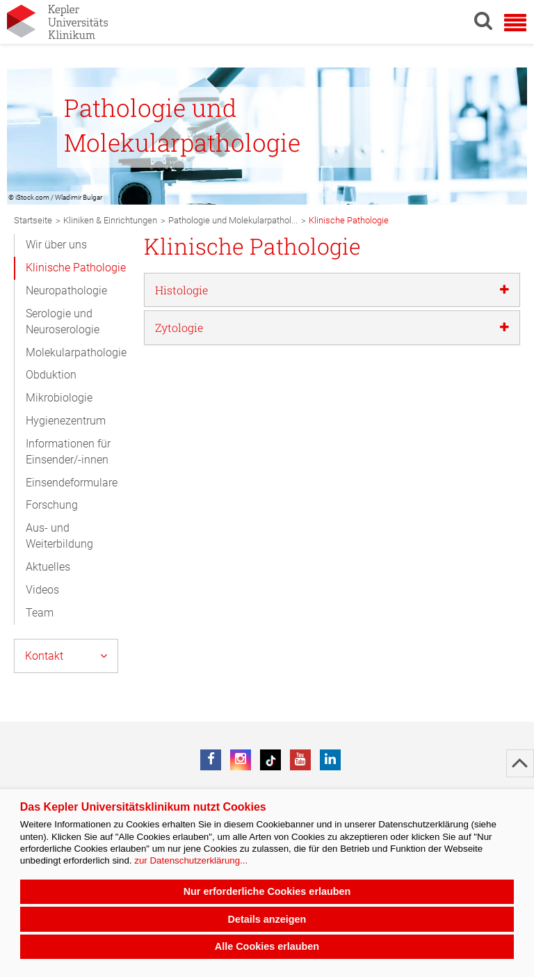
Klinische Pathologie (76, 267)
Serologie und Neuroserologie (62, 321)
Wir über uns (56, 244)
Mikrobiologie (59, 397)
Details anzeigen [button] (267, 919)
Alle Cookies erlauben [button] (267, 946)
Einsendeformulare (72, 482)
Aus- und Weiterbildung (59, 535)
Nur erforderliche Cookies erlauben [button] (267, 891)
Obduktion (51, 374)
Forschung (52, 504)
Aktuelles (48, 566)
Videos (42, 589)
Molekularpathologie (76, 352)
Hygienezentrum (66, 420)
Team (40, 612)
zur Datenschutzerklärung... (191, 860)
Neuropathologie (66, 290)
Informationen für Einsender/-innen (68, 451)
